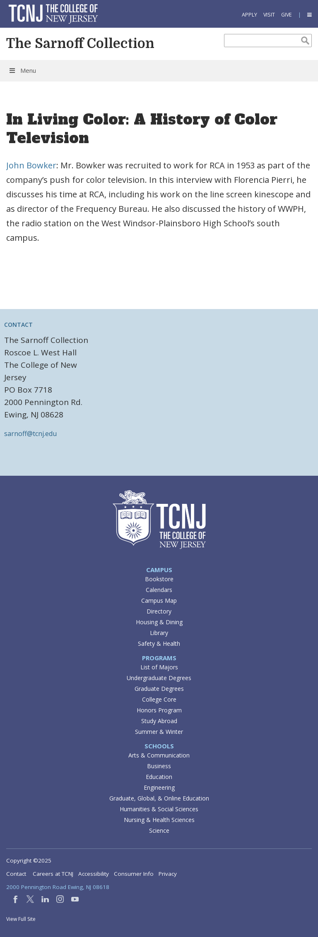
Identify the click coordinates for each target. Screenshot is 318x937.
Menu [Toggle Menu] (22, 70)
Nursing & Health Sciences (159, 820)
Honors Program (159, 710)
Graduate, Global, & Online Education (159, 798)
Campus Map (159, 600)
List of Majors (159, 667)
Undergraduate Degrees (159, 678)
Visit (269, 14)
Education (159, 777)
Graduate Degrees (159, 689)
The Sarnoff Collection (80, 43)
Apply (249, 14)
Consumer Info (134, 873)
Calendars (159, 590)
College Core (159, 699)
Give (286, 14)
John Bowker (31, 165)
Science (159, 830)
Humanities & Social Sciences (159, 809)
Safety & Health (159, 643)
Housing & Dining (159, 622)
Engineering (159, 787)
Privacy (168, 873)
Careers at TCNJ (53, 873)
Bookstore (159, 579)
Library (159, 633)
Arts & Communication (159, 755)
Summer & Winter (159, 732)
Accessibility (93, 873)
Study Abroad (159, 721)
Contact (16, 873)
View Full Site (21, 919)
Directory (159, 611)
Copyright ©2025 (28, 860)
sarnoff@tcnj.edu (30, 433)
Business (159, 766)
